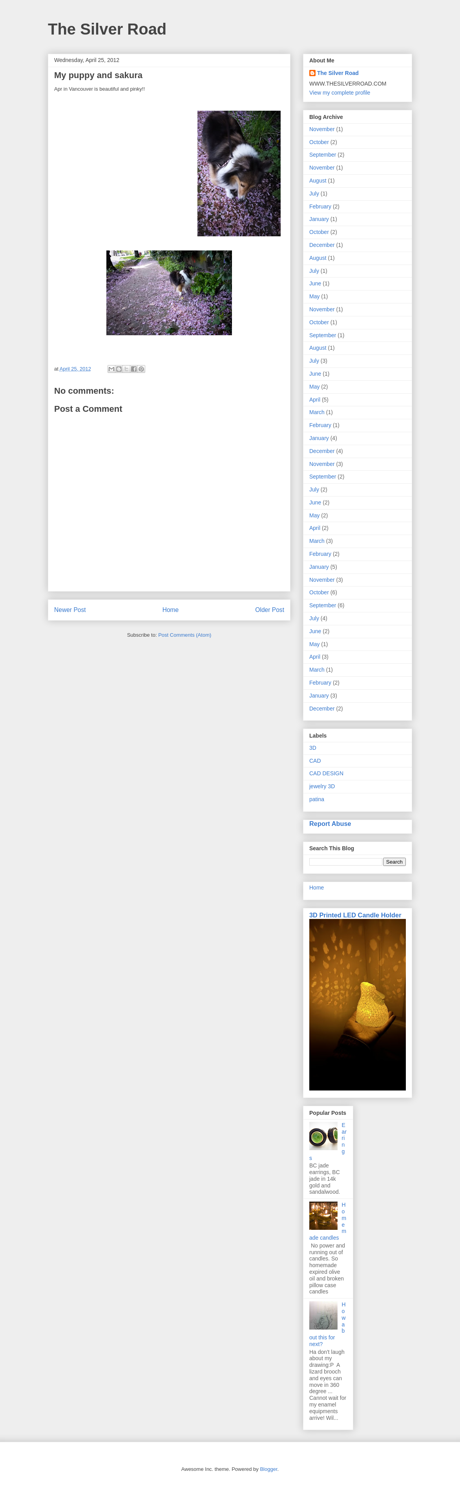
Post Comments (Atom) (184, 635)
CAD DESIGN (326, 773)
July (314, 193)
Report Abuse (330, 823)
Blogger (268, 1469)
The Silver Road (107, 29)
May (314, 296)
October (319, 142)
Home (170, 609)
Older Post (269, 609)
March (317, 412)
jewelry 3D (322, 786)
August (318, 180)
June (315, 283)
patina (316, 799)
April (314, 399)
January (319, 219)
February (320, 206)
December (322, 245)
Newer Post (70, 609)
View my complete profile (339, 93)
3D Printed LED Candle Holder (355, 915)
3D (312, 748)
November (322, 129)
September (322, 155)
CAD (315, 761)
